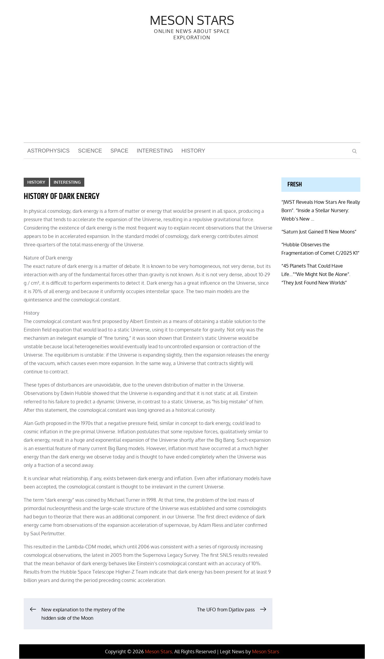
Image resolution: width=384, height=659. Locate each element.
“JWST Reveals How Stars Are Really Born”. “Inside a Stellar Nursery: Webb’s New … (320, 210)
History (193, 151)
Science (90, 151)
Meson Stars (192, 20)
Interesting (155, 151)
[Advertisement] (192, 98)
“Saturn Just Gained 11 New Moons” (318, 232)
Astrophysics (48, 151)
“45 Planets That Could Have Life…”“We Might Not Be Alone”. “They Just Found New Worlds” (315, 274)
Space (119, 151)
